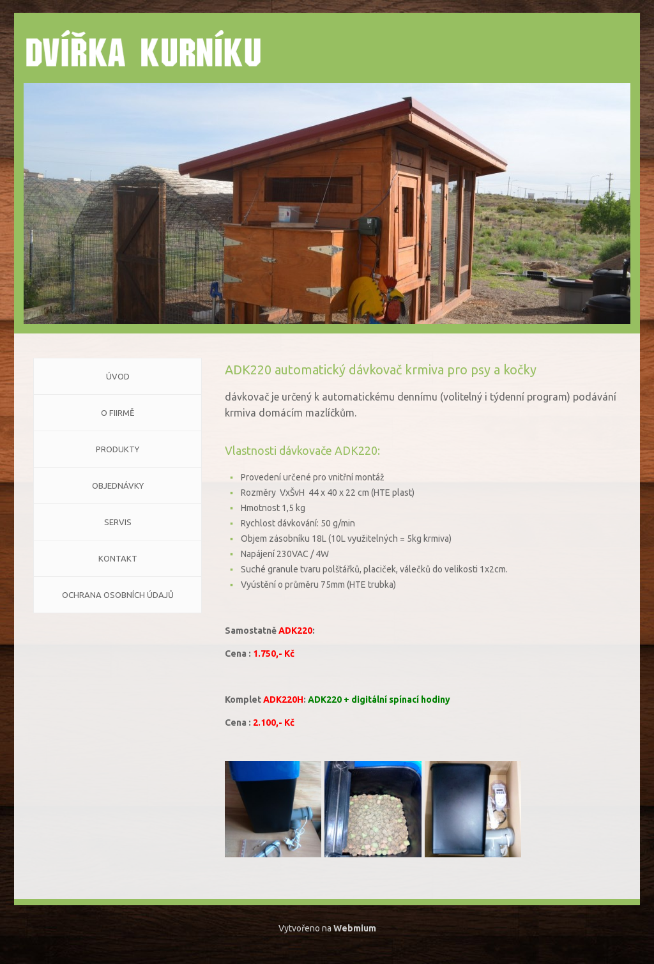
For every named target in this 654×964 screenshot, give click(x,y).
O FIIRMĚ (117, 412)
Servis (118, 521)
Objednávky (118, 485)
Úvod (118, 376)
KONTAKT (117, 558)
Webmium (354, 928)
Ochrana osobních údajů (118, 594)
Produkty (117, 449)
